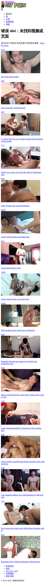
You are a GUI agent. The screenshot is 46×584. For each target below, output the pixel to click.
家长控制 (10, 576)
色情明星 (10, 22)
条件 (8, 569)
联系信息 (10, 566)
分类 (8, 19)
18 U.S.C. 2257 (12, 571)
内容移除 (10, 573)
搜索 (8, 24)
